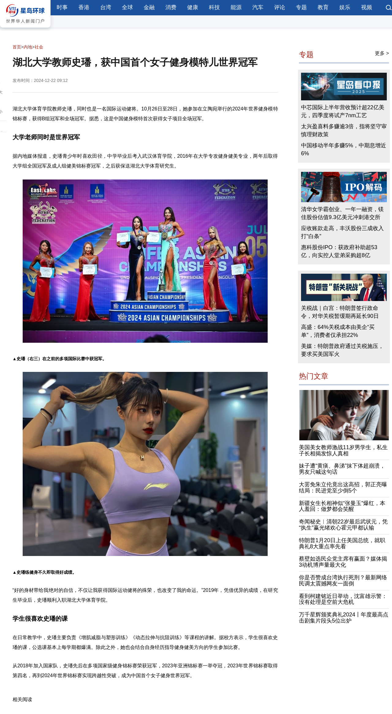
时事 (62, 7)
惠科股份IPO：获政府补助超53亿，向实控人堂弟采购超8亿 (339, 251)
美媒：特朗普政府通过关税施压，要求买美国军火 (342, 350)
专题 (301, 7)
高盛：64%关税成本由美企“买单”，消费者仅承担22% (338, 331)
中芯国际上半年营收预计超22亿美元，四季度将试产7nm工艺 (342, 111)
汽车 (257, 7)
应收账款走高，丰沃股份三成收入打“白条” (342, 232)
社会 (39, 46)
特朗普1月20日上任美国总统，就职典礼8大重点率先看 (342, 543)
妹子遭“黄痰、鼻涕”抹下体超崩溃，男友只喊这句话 (342, 469)
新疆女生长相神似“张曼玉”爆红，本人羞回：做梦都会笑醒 (342, 506)
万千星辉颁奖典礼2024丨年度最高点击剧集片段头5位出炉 (343, 618)
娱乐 (344, 7)
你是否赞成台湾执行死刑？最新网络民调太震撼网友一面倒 (343, 580)
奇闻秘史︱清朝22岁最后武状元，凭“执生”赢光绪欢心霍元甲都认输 (343, 525)
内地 (28, 46)
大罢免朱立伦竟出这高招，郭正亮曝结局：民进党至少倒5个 (343, 487)
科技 (214, 7)
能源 (236, 7)
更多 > (382, 53)
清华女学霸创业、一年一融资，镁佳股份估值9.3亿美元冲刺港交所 (342, 213)
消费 (170, 7)
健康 (192, 7)
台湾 (105, 7)
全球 (127, 7)
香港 (83, 7)
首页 (17, 46)
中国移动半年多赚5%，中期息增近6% (343, 149)
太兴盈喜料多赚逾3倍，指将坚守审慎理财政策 (344, 130)
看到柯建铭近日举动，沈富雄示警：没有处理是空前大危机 (343, 599)
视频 (366, 7)
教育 (323, 7)
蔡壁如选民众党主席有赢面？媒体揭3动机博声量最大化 (343, 562)
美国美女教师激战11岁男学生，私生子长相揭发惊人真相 (343, 450)
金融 (149, 7)
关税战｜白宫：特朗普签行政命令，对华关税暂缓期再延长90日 (340, 312)
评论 (279, 7)
